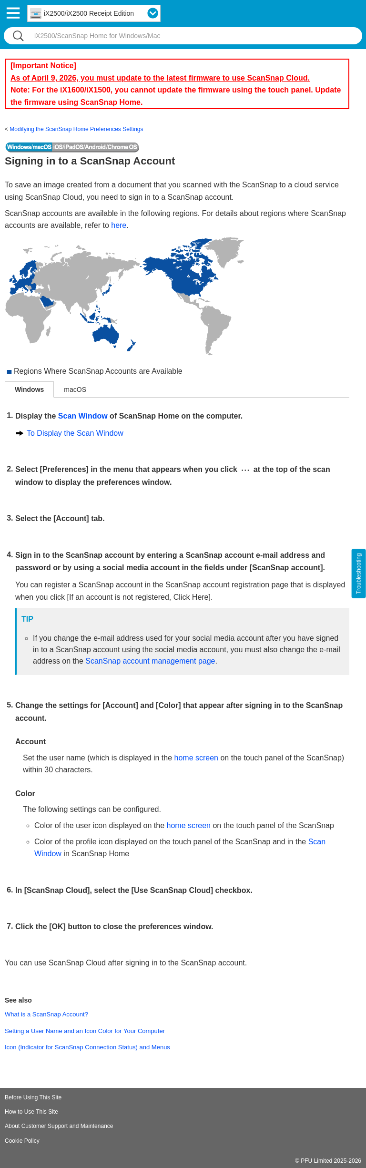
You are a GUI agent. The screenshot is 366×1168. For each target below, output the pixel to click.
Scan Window (83, 416)
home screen (196, 758)
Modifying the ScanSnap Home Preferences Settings (76, 129)
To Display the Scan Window (75, 433)
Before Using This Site (33, 1097)
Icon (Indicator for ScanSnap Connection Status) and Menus (87, 1047)
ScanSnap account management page (150, 661)
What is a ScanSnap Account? (46, 1014)
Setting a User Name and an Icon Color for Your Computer (85, 1031)
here (118, 225)
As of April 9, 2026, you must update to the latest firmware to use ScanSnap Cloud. (160, 78)
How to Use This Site (31, 1111)
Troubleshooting (359, 573)
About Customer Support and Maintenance (59, 1126)
